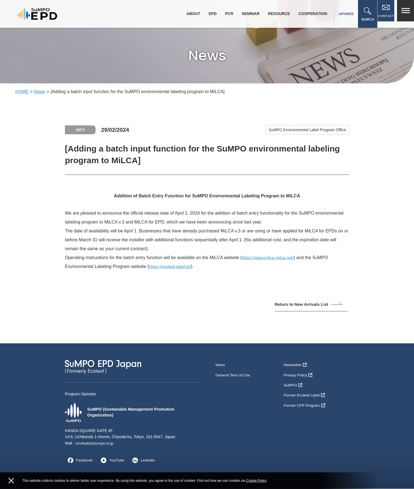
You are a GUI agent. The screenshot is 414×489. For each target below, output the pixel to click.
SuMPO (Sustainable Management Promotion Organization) (124, 413)
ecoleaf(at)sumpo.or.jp (95, 443)
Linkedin (144, 460)
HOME (22, 91)
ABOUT (191, 13)
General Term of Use (233, 374)
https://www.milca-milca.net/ (269, 257)
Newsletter (295, 365)
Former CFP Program (305, 401)
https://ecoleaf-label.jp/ (171, 266)
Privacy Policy (298, 374)
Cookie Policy (256, 481)
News (39, 91)
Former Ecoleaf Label (305, 392)
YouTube (112, 460)
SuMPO (293, 383)
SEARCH (365, 14)
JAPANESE (343, 13)
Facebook (79, 460)
